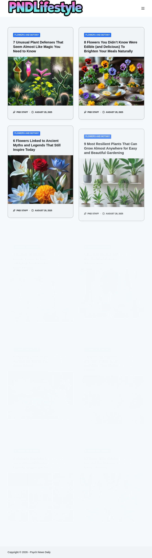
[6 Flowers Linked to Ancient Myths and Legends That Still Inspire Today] (40, 185)
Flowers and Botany (26, 35)
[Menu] (142, 8)
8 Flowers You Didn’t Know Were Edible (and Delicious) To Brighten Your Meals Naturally (110, 46)
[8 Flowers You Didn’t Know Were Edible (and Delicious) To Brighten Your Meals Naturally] (111, 81)
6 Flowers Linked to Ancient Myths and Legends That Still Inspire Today (37, 151)
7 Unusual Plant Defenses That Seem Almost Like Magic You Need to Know (38, 46)
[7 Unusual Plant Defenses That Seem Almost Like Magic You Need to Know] (40, 81)
